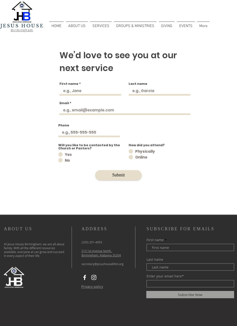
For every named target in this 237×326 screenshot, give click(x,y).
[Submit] (118, 175)
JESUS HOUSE (22, 26)
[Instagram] (93, 277)
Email (64, 103)
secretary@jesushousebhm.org (102, 264)
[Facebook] (84, 277)
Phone (63, 125)
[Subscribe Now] (190, 294)
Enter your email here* (165, 276)
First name (68, 83)
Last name (138, 83)
